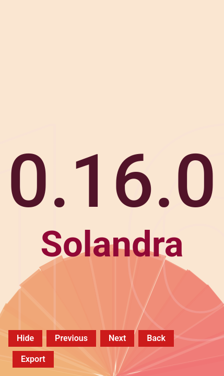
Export (33, 359)
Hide (25, 338)
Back (156, 338)
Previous (71, 338)
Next (117, 338)
